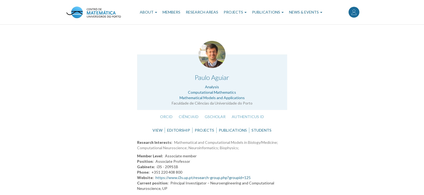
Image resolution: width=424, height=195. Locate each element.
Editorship (178, 130)
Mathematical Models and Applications (212, 97)
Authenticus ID (248, 116)
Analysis (212, 86)
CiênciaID (188, 116)
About (148, 12)
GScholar (215, 116)
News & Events (305, 12)
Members (171, 12)
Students (261, 130)
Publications (268, 12)
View (158, 130)
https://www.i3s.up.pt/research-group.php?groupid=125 (203, 177)
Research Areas (202, 12)
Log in (354, 12)
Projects (235, 12)
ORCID (166, 116)
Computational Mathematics (212, 92)
